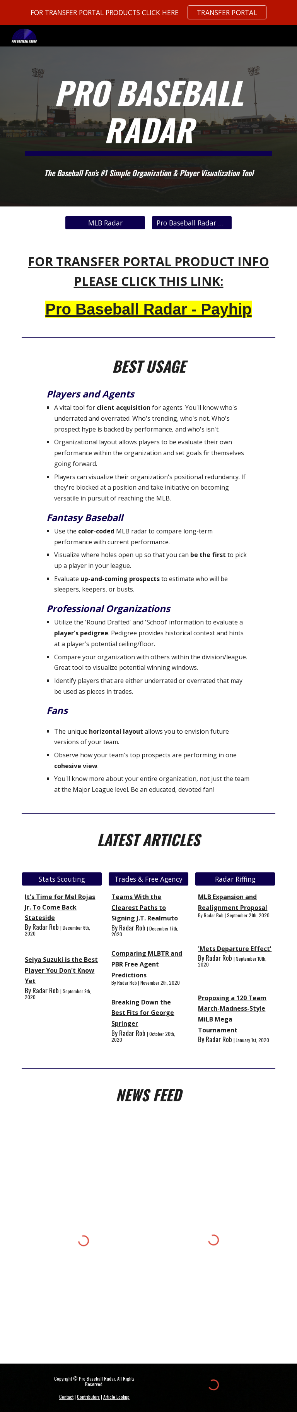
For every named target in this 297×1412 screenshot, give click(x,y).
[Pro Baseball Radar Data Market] (191, 223)
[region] (148, 12)
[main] (148, 114)
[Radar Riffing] (235, 879)
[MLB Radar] (105, 223)
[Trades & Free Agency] (148, 879)
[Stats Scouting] (61, 879)
